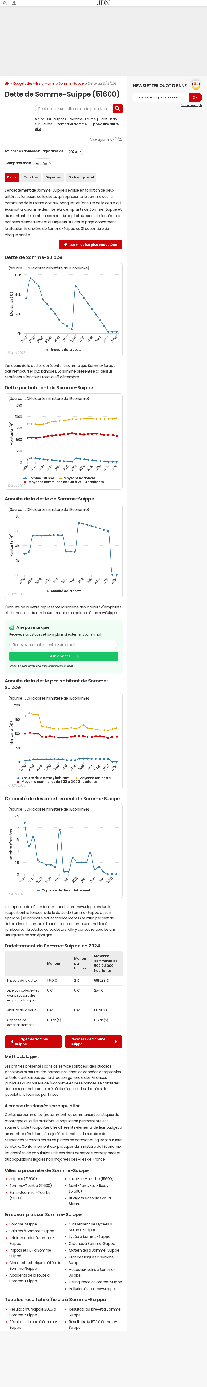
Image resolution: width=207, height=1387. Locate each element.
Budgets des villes (26, 83)
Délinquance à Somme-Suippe (95, 1282)
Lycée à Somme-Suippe (89, 1236)
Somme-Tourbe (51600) (30, 1185)
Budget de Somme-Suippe (30, 1041)
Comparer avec (18, 163)
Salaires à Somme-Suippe (31, 1231)
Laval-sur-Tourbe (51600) (91, 1179)
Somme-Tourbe (83, 119)
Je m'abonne (59, 656)
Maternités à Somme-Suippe (94, 1250)
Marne (49, 83)
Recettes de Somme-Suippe (94, 1041)
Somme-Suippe (71, 83)
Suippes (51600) (23, 1179)
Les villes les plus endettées (93, 244)
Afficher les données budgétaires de (34, 151)
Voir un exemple (191, 105)
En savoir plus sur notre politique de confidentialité (41, 665)
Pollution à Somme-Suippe (92, 1289)
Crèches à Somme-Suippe (92, 1243)
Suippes (60, 119)
